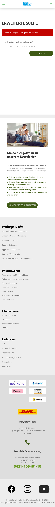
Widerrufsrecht (8, 353)
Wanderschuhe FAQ (10, 240)
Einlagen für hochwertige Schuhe (15, 279)
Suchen (41, 53)
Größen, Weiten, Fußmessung (14, 236)
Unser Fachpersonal (10, 287)
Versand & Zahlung (9, 348)
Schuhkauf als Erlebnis (11, 295)
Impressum (6, 366)
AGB (3, 343)
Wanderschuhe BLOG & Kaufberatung (17, 259)
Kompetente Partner (10, 323)
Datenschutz (7, 362)
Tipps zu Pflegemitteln (11, 254)
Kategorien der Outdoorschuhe (14, 231)
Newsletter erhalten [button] (22, 205)
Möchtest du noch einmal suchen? (18, 42)
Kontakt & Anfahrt (9, 315)
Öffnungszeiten (8, 319)
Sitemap (5, 328)
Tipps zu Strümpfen (9, 245)
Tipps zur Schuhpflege (11, 249)
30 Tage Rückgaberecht (11, 357)
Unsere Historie (8, 299)
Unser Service (7, 291)
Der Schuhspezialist (9, 283)
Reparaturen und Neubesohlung (15, 275)
